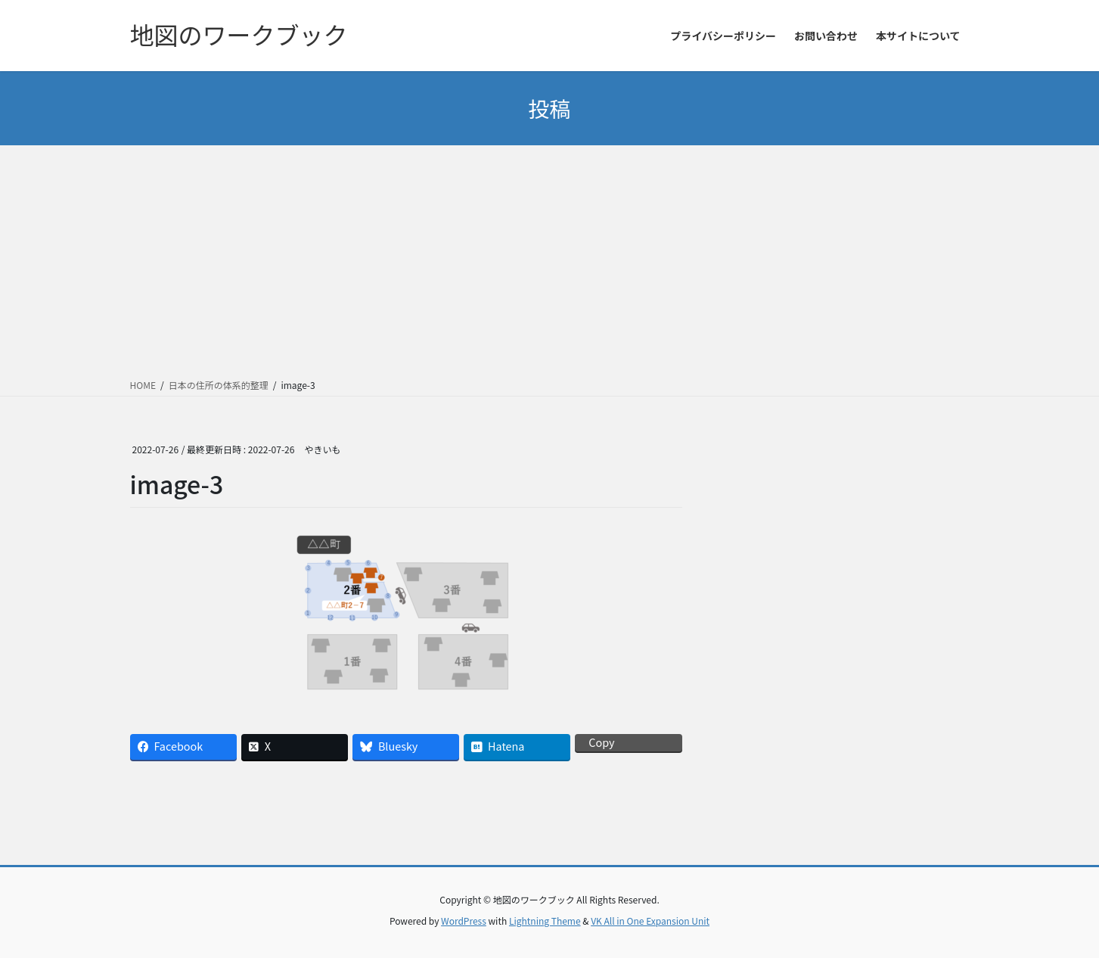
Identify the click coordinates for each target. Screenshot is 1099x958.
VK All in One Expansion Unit (650, 920)
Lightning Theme (545, 920)
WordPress (463, 920)
